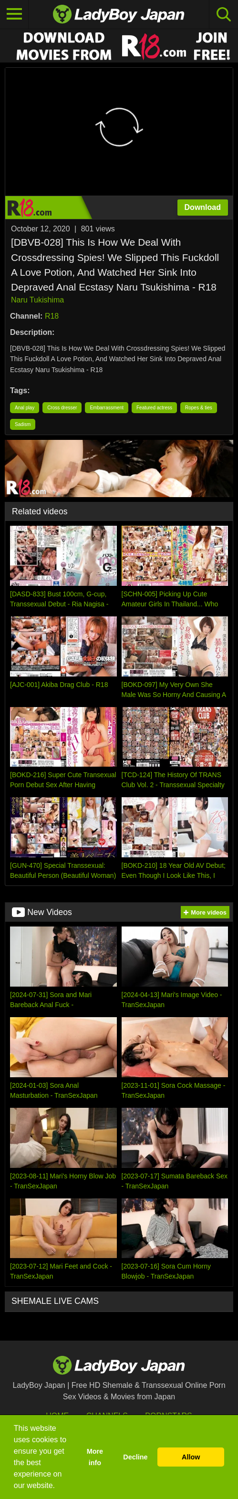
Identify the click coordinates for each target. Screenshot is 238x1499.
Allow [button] (191, 1457)
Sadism (23, 424)
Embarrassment (107, 407)
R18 (52, 316)
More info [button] (95, 1457)
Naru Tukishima (37, 300)
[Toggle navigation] (14, 14)
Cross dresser (62, 407)
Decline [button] (135, 1457)
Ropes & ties (198, 407)
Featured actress (154, 407)
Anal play (24, 407)
